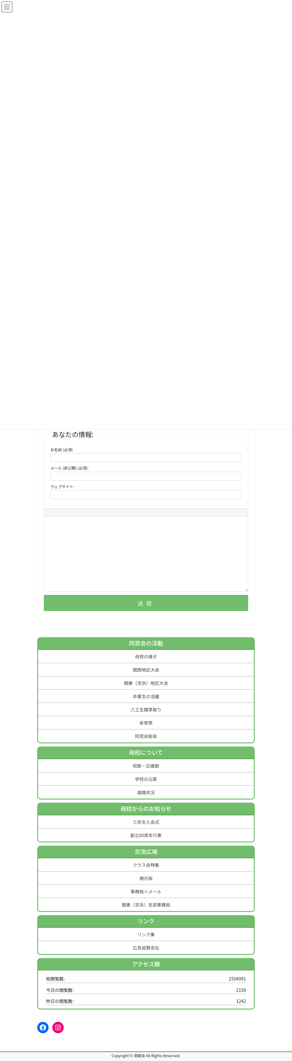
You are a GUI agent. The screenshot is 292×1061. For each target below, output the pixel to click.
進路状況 (146, 792)
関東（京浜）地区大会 (146, 683)
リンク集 (146, 934)
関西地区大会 (146, 670)
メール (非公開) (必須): (69, 468)
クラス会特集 (146, 865)
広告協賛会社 (146, 947)
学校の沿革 (146, 779)
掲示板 (146, 878)
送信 (146, 603)
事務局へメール (146, 891)
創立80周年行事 (146, 835)
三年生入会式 (146, 822)
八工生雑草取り (146, 709)
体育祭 (146, 723)
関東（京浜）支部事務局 (146, 905)
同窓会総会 (146, 736)
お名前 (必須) (61, 449)
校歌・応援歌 (146, 766)
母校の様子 (146, 656)
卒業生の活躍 (146, 696)
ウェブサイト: (62, 486)
